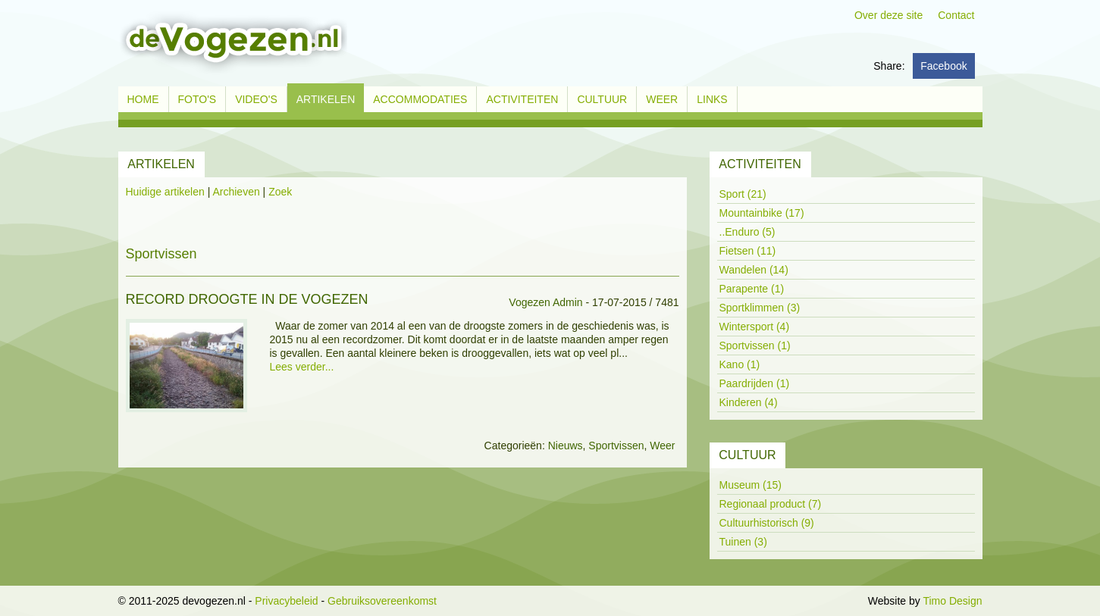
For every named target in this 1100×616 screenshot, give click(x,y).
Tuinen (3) (743, 542)
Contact (956, 15)
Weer (662, 445)
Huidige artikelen (165, 192)
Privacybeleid (286, 601)
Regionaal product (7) (770, 504)
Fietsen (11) (747, 251)
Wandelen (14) (753, 270)
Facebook (943, 66)
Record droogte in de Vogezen (247, 299)
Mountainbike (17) (761, 213)
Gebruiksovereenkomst (382, 601)
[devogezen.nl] (232, 42)
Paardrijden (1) (754, 383)
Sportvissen (616, 445)
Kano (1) (739, 364)
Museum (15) (750, 485)
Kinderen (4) (748, 402)
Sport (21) (742, 194)
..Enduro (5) (747, 232)
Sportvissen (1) (755, 345)
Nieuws (565, 445)
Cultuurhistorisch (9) (766, 523)
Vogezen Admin (545, 302)
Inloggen (844, 601)
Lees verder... (302, 367)
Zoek (280, 192)
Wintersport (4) (754, 327)
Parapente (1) (752, 289)
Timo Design (952, 601)
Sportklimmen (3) (760, 308)
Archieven (235, 192)
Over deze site (888, 15)
